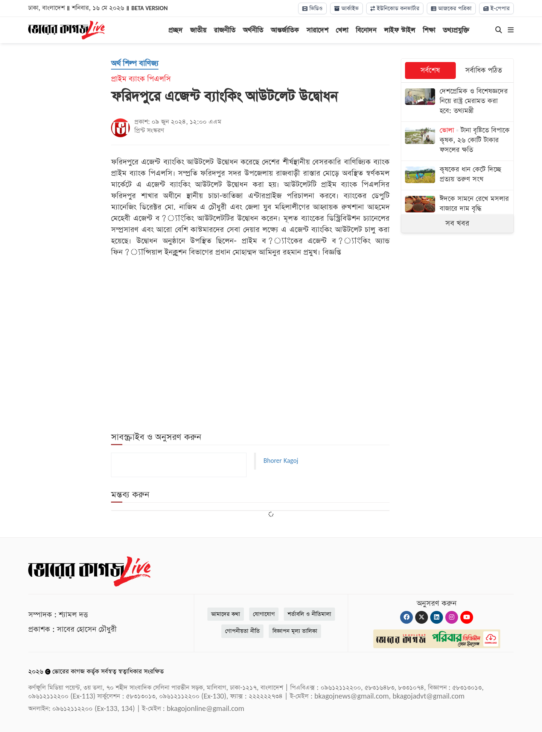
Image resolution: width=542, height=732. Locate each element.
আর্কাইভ (346, 8)
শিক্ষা (429, 30)
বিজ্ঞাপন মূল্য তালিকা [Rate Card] (295, 631)
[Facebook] (406, 617)
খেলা (342, 30)
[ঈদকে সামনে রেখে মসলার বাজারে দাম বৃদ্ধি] (457, 204)
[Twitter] (421, 617)
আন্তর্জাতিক (285, 30)
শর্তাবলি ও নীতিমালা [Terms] (309, 614)
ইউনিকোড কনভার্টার (394, 8)
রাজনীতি (224, 30)
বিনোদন (366, 30)
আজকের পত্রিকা (451, 8)
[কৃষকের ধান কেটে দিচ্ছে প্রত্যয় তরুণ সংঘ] (457, 175)
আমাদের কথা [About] (225, 614)
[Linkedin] (436, 617)
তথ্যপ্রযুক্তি (456, 30)
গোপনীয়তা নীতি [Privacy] (242, 631)
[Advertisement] (250, 286)
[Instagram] (451, 617)
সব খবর (457, 223)
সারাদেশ (317, 30)
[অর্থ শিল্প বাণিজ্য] (134, 64)
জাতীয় (198, 30)
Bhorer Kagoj (280, 461)
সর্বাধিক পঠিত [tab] (483, 70)
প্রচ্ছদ (175, 30)
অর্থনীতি (253, 30)
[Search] (498, 30)
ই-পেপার (496, 8)
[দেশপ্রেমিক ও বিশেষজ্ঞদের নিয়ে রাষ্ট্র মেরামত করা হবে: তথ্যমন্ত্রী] (457, 102)
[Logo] (66, 29)
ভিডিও (312, 8)
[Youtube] (466, 617)
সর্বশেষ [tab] (430, 70)
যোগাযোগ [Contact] (264, 614)
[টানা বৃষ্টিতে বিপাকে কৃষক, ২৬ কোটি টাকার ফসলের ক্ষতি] (457, 141)
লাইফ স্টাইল (399, 30)
